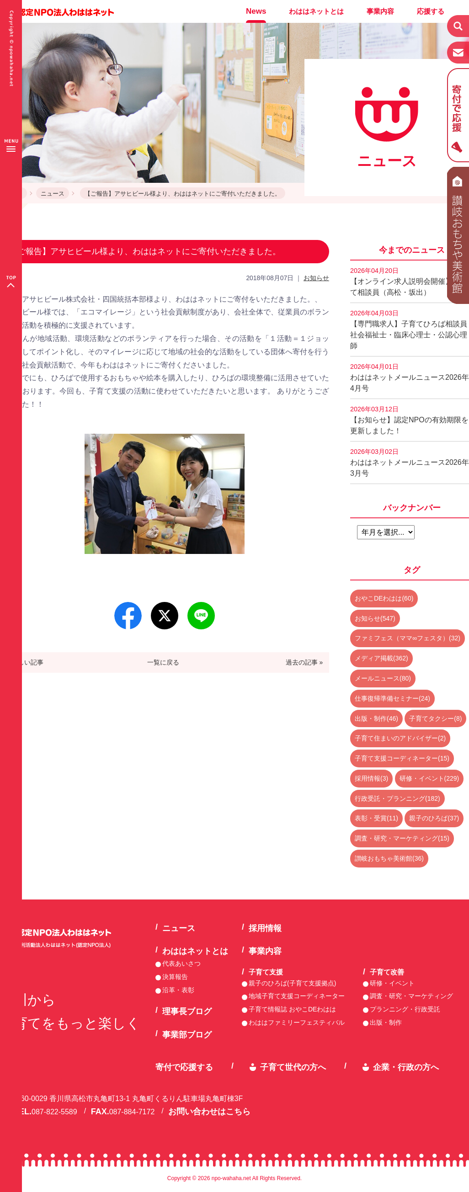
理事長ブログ (187, 1011)
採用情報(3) (371, 778)
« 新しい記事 (25, 662)
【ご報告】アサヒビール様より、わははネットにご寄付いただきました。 (183, 194)
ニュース (52, 194)
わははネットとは (316, 11)
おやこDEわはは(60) (384, 598)
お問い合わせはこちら (209, 1111)
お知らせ (316, 278)
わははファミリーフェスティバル (297, 1022)
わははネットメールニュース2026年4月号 (409, 377)
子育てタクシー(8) (435, 718)
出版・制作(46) (376, 718)
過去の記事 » (304, 662)
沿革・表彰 (178, 990)
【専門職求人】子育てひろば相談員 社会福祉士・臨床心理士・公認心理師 (409, 329)
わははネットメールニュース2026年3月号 (409, 462)
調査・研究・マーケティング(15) (402, 838)
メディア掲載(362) (381, 658)
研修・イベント (392, 983)
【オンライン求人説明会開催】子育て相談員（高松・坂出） (408, 281)
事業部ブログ (187, 1034)
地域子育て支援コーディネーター (297, 996)
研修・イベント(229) (429, 778)
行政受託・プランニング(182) (397, 798)
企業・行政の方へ (406, 1067)
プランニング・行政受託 (405, 1009)
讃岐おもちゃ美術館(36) (389, 858)
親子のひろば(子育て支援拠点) (292, 983)
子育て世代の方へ (293, 1067)
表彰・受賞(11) (376, 818)
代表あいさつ (181, 963)
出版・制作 (386, 1022)
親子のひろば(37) (434, 818)
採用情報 (265, 928)
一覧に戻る (163, 662)
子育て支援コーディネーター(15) (402, 758)
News (256, 11)
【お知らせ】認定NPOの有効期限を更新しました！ (409, 420)
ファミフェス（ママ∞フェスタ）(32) (407, 638)
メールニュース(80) (383, 678)
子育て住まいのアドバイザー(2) (400, 738)
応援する (430, 11)
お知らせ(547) (375, 618)
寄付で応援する (184, 1067)
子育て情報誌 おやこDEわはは (292, 1009)
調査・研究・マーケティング (411, 996)
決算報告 (175, 976)
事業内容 (380, 11)
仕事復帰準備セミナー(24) (392, 698)
